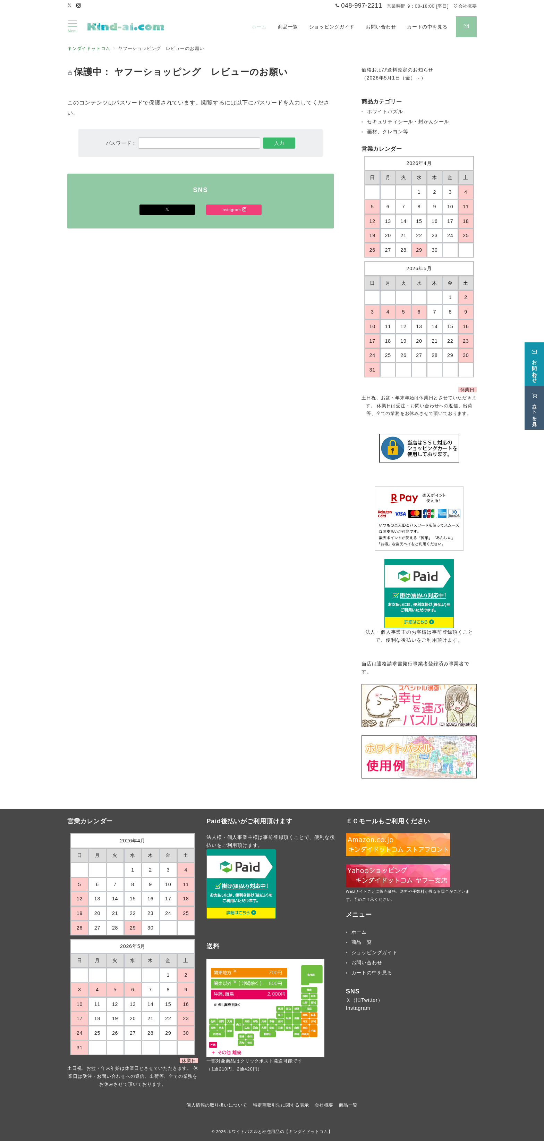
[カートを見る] (534, 404)
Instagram (358, 1008)
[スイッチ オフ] (466, 27)
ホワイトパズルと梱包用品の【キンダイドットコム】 (279, 1131)
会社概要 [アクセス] (465, 6)
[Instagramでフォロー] (78, 5)
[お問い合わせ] (534, 360)
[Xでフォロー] (167, 210)
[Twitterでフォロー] (69, 5)
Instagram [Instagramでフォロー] (233, 209)
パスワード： (183, 143)
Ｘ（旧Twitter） (364, 1000)
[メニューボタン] (72, 26)
